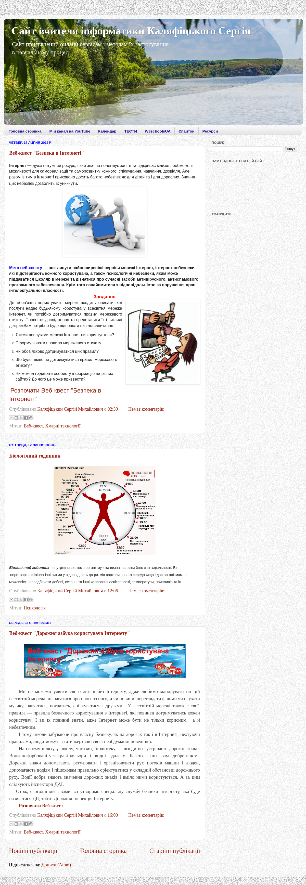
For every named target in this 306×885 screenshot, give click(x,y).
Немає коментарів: (146, 409)
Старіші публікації (174, 850)
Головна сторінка (25, 131)
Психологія (35, 607)
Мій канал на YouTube (69, 131)
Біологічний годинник (34, 456)
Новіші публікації (33, 850)
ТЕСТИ (130, 131)
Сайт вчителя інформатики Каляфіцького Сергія (130, 31)
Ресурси (210, 131)
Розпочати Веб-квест (41, 805)
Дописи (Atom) (56, 864)
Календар (107, 131)
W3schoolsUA (158, 131)
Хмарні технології (63, 425)
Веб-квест (33, 425)
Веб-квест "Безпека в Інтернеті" (46, 153)
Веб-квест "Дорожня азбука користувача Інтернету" (69, 633)
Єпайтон (186, 131)
